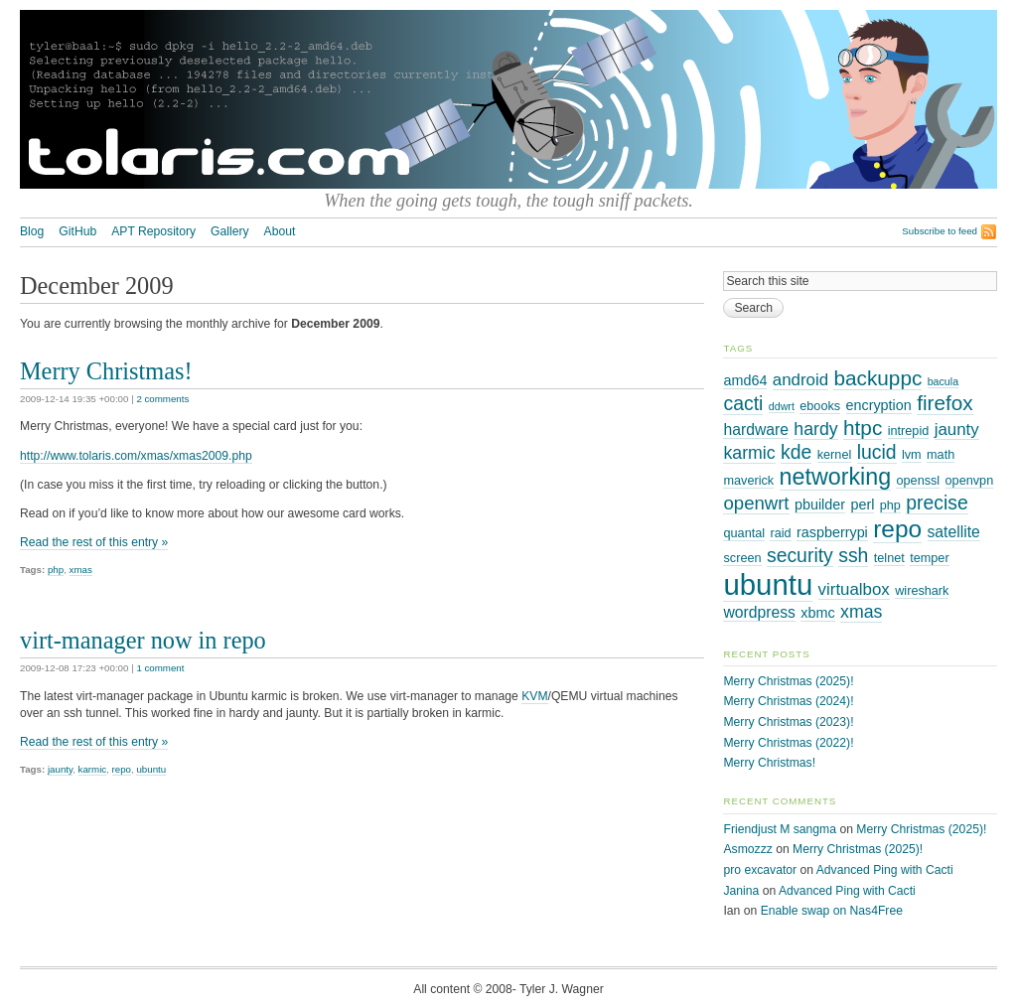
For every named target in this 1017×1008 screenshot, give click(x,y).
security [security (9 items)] (800, 555)
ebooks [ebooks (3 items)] (819, 406)
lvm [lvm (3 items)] (912, 455)
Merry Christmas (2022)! (788, 743)
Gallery (230, 231)
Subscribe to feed (939, 230)
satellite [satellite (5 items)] (954, 531)
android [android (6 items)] (800, 379)
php (56, 569)
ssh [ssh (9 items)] (853, 555)
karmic (92, 769)
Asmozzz (747, 849)
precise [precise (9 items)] (937, 502)
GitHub (77, 231)
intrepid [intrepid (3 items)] (909, 431)
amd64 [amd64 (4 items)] (745, 380)
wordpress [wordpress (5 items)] (759, 612)
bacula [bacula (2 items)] (943, 381)
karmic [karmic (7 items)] (749, 453)
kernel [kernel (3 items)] (834, 455)
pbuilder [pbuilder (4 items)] (820, 504)
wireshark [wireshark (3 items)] (921, 591)
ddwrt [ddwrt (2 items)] (782, 406)
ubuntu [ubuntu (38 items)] (767, 584)
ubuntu (151, 769)
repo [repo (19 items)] (897, 528)
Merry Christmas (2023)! (788, 722)
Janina (741, 891)
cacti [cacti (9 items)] (743, 403)
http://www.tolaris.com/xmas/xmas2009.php (136, 456)
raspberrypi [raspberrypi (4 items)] (832, 532)
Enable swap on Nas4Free (832, 911)
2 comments (162, 398)
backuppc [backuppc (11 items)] (877, 377)
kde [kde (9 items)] (796, 452)
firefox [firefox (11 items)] (945, 402)
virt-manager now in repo (143, 640)
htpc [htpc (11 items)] (862, 427)
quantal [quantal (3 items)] (744, 533)
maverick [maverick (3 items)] (748, 481)
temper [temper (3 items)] (929, 558)
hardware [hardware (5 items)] (755, 429)
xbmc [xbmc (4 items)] (817, 613)
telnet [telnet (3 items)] (889, 558)
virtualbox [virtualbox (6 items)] (854, 589)
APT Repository (153, 231)
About (280, 231)
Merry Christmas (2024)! (788, 701)
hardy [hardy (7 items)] (815, 429)
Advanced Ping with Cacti (884, 870)
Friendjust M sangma (779, 829)
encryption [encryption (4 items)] (879, 405)
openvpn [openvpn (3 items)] (969, 481)
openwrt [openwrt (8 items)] (756, 503)
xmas (81, 569)
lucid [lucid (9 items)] (877, 452)
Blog (32, 231)
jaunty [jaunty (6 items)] (957, 429)
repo (121, 769)
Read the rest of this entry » (94, 542)
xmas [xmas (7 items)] (861, 612)
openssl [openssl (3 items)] (918, 481)
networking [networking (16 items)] (836, 477)
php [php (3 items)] (890, 505)
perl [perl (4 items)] (862, 504)
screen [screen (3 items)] (742, 558)
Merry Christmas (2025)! (788, 681)
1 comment (160, 667)
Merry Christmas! (106, 371)
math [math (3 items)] (940, 455)
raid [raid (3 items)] (780, 533)
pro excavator (760, 870)
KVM (534, 696)
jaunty (60, 769)
